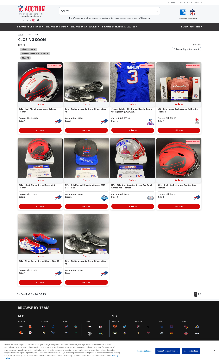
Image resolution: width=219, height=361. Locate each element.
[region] (109, 351)
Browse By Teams (56, 26)
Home (20, 35)
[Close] (214, 351)
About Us (198, 2)
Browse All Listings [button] (29, 26)
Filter (21, 44)
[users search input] (109, 11)
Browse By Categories (84, 26)
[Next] (201, 294)
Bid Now (40, 130)
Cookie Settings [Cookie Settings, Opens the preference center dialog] (144, 351)
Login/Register (190, 26)
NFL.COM (171, 2)
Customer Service (185, 2)
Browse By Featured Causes (118, 26)
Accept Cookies (191, 351)
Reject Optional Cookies (167, 351)
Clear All (25, 58)
